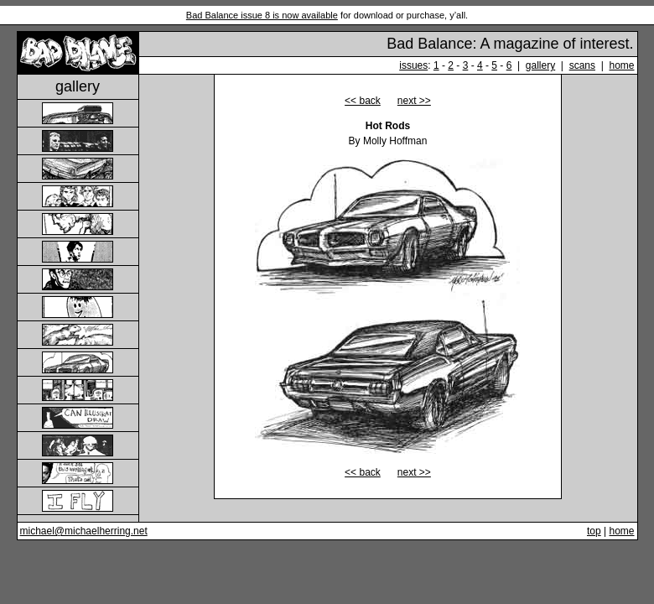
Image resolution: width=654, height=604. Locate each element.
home (621, 65)
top (594, 531)
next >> (414, 101)
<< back (363, 101)
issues (413, 65)
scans (582, 65)
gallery (540, 65)
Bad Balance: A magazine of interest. (510, 43)
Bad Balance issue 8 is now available (262, 15)
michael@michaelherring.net (84, 531)
